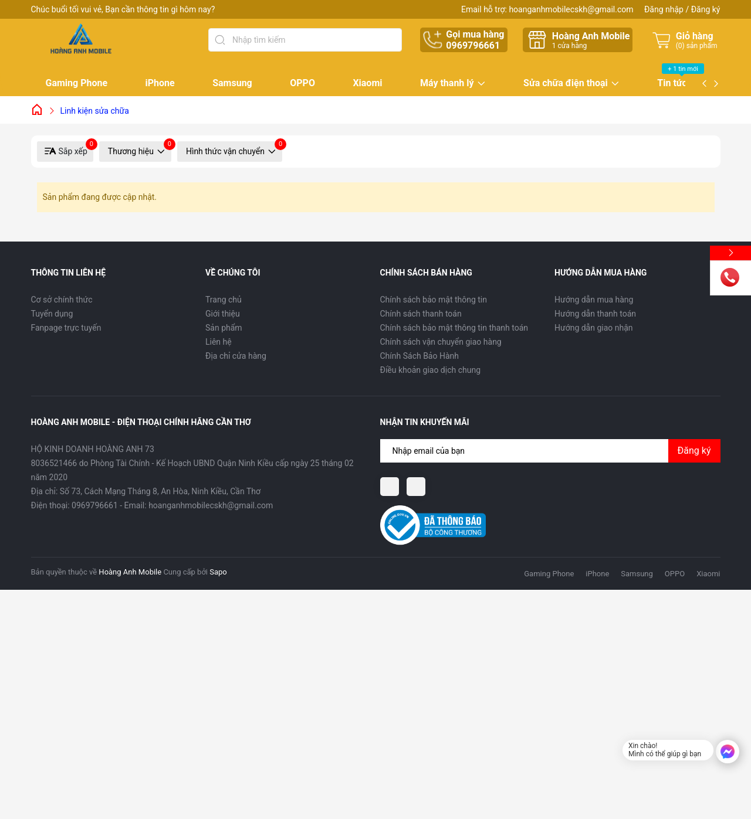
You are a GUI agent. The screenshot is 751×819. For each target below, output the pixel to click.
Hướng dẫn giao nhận (593, 327)
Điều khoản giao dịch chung (430, 370)
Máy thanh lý (447, 83)
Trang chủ (223, 299)
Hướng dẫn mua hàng (593, 299)
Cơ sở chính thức (62, 299)
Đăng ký (705, 9)
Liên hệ (218, 341)
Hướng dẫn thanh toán (595, 313)
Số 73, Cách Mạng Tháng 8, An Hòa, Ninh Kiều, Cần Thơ (160, 491)
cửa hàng (569, 46)
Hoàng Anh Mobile (130, 571)
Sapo (218, 571)
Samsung (232, 83)
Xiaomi (367, 83)
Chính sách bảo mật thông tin (434, 299)
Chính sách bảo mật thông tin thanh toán (454, 327)
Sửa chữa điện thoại (565, 83)
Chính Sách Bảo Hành (419, 356)
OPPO (302, 83)
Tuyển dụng (52, 313)
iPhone (160, 83)
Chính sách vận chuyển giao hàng (441, 341)
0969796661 (473, 45)
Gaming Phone (77, 83)
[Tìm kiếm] (220, 40)
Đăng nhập (664, 9)
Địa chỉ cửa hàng (235, 356)
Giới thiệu (222, 313)
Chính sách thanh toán (421, 313)
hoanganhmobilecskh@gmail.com (571, 9)
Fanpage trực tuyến (66, 327)
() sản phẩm (697, 46)
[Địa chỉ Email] (550, 451)
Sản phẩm (223, 327)
